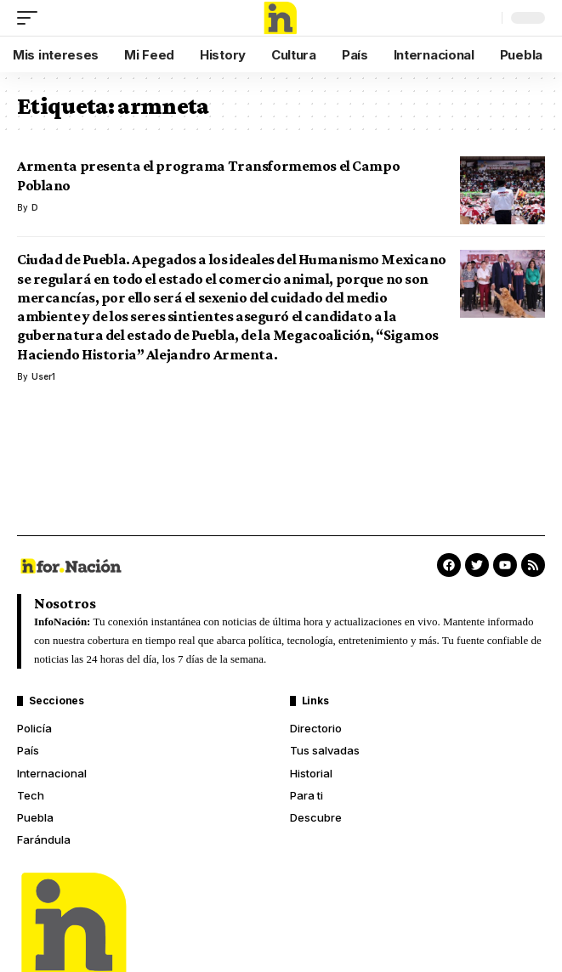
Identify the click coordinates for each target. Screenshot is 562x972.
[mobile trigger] (31, 18)
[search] (484, 17)
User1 (43, 376)
